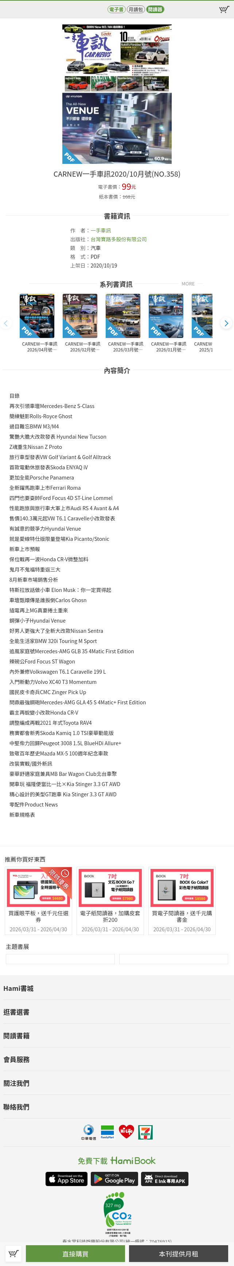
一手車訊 (100, 230)
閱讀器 (155, 9)
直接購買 (75, 1253)
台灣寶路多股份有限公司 (118, 239)
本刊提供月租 (178, 1253)
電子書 (116, 9)
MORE (188, 283)
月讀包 (136, 9)
